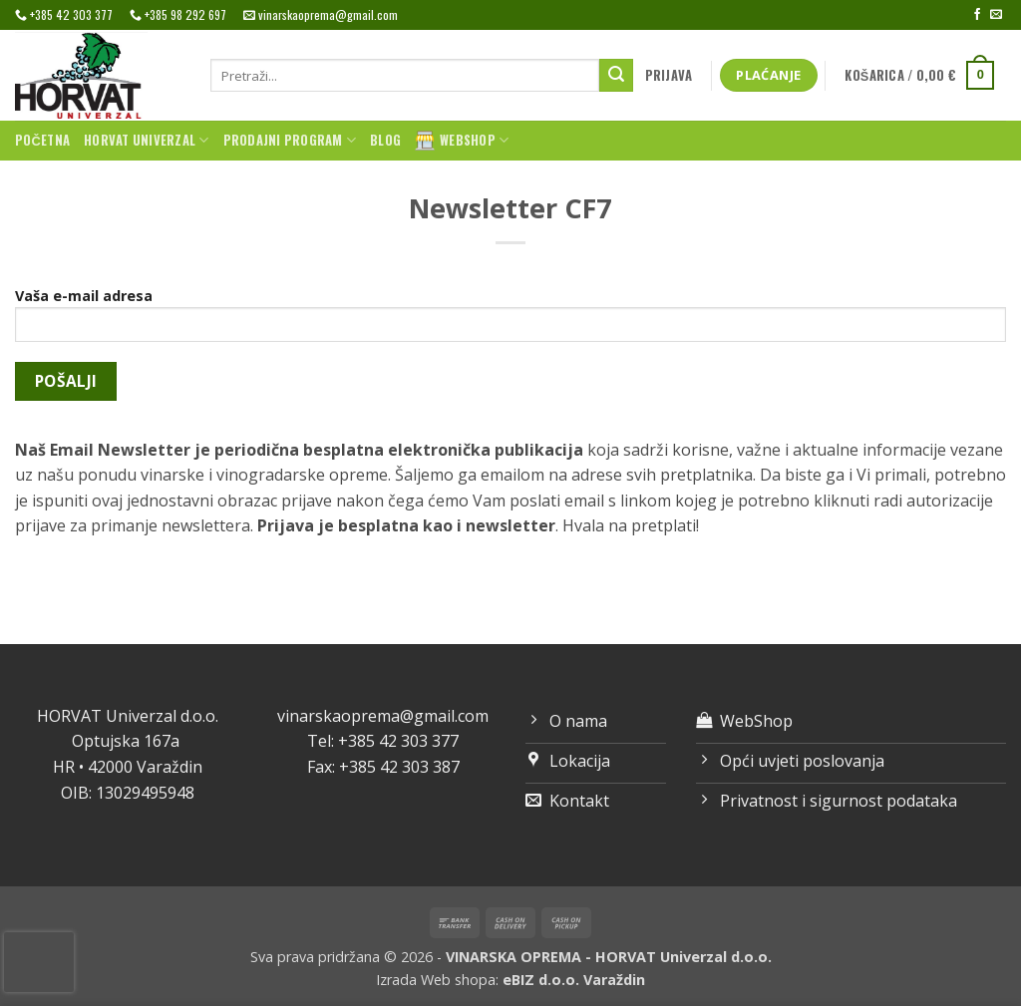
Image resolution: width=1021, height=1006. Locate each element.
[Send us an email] (996, 15)
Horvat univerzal (146, 141)
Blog (385, 140)
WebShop (462, 141)
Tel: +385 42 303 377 (383, 741)
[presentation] (39, 962)
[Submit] (616, 76)
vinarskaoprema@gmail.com (383, 716)
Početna (42, 140)
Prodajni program (290, 141)
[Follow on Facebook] (977, 15)
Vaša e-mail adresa (510, 321)
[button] (668, 76)
